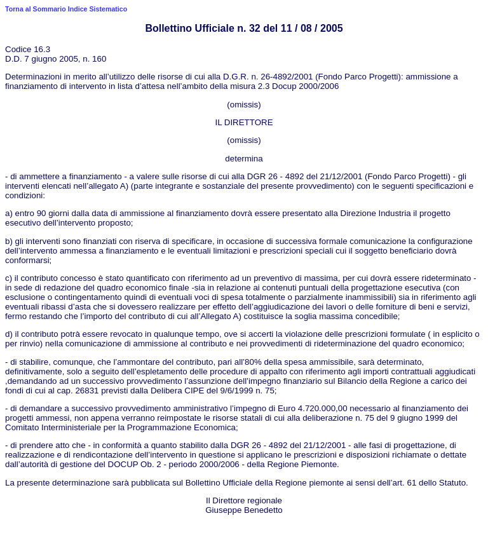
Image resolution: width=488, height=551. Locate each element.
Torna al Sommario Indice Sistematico (66, 9)
